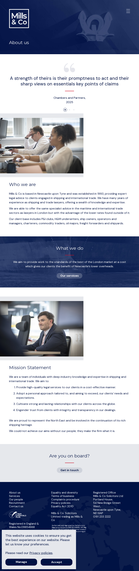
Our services (69, 276)
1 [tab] (65, 109)
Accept (56, 562)
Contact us (16, 506)
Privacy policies (61, 503)
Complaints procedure (65, 499)
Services (14, 496)
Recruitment (17, 503)
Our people (16, 499)
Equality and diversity (64, 492)
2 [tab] (69, 109)
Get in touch (69, 470)
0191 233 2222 (102, 516)
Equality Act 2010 (62, 506)
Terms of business (62, 496)
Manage (21, 562)
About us (14, 492)
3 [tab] (73, 109)
